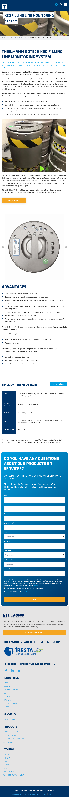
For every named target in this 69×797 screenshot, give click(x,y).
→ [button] (66, 247)
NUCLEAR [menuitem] (7, 700)
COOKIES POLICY (42, 794)
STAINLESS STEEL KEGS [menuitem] (12, 732)
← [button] (3, 247)
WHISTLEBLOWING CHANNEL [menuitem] (14, 775)
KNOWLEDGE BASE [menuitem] (10, 765)
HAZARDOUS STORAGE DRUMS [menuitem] (14, 738)
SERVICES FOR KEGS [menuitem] (10, 719)
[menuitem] (61, 4)
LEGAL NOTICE (32, 794)
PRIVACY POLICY (53, 794)
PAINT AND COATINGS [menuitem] (11, 689)
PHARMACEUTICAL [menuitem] (10, 703)
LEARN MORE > (13, 200)
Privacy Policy (37, 585)
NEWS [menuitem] (5, 768)
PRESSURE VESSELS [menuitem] (10, 735)
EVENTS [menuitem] (6, 761)
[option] (34, 247)
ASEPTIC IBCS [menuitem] (8, 742)
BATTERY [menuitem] (6, 696)
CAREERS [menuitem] (6, 754)
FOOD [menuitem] (5, 693)
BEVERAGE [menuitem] (7, 683)
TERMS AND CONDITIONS (19, 794)
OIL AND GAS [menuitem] (8, 707)
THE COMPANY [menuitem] (8, 771)
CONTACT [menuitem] (6, 758)
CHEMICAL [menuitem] (7, 686)
